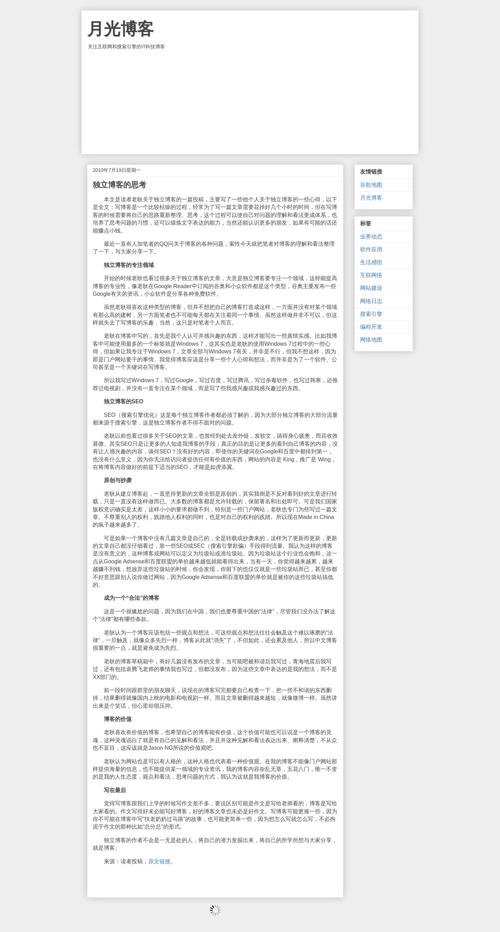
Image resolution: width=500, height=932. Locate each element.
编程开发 (371, 327)
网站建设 (371, 288)
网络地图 (371, 340)
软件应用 (371, 249)
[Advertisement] (250, 102)
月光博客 (120, 29)
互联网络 (371, 275)
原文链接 (159, 861)
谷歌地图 (371, 185)
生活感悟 (371, 262)
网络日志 (371, 301)
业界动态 (371, 237)
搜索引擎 (371, 314)
